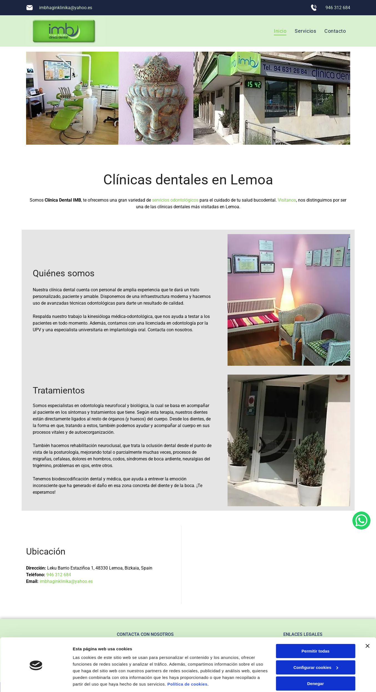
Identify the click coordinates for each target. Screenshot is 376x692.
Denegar (315, 665)
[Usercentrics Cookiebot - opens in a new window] (36, 681)
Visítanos (287, 200)
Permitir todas (316, 632)
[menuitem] (280, 31)
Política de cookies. (188, 665)
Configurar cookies (315, 648)
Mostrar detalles (89, 681)
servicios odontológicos (175, 200)
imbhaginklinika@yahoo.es (65, 7)
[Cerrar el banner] (367, 627)
